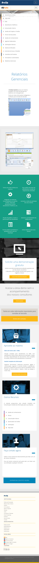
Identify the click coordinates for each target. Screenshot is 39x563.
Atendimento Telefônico (10, 25)
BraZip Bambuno (7, 526)
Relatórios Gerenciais (9, 61)
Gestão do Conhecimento (10, 38)
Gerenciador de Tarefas (13, 421)
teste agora (19, 301)
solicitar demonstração (19, 277)
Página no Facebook (8, 539)
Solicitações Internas (9, 44)
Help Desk (6, 18)
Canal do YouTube (8, 540)
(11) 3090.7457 (7, 549)
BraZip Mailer (6, 529)
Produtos (6, 516)
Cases (5, 511)
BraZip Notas (6, 531)
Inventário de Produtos (10, 54)
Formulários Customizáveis (11, 57)
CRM (5, 21)
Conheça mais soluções (20, 374)
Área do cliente (7, 518)
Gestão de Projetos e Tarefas (11, 31)
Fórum (8, 415)
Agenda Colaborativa (9, 41)
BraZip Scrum (6, 528)
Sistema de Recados (9, 48)
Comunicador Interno (9, 28)
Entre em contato (19, 319)
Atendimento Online (9, 15)
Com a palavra (7, 507)
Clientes (5, 510)
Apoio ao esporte (7, 508)
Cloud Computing (7, 515)
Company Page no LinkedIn (10, 542)
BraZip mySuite (7, 524)
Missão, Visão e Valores (8, 503)
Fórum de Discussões (9, 34)
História (5, 505)
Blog (5, 537)
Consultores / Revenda (8, 513)
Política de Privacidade (8, 502)
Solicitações (10, 424)
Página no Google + (8, 543)
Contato (5, 519)
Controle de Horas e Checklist (11, 51)
